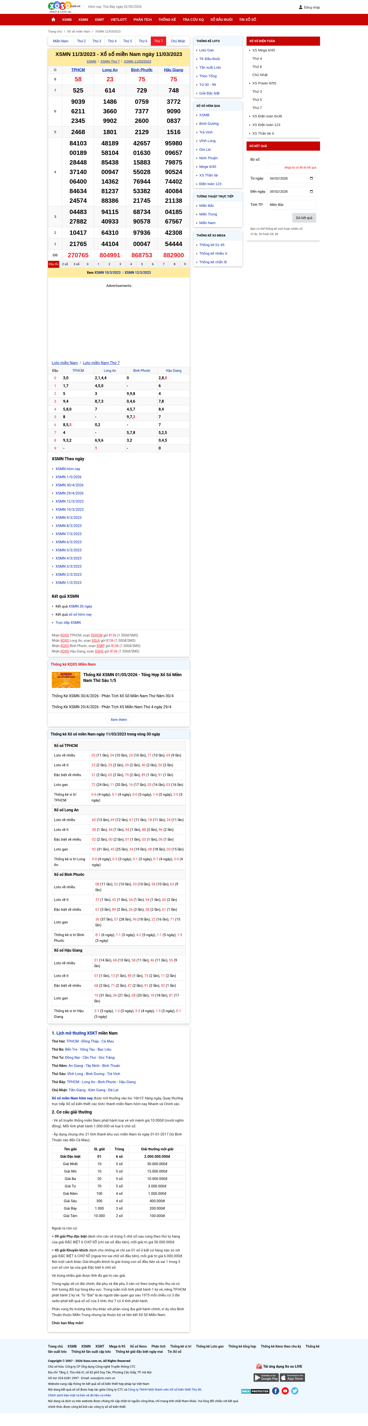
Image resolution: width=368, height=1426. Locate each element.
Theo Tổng (208, 76)
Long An (110, 70)
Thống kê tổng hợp (242, 1346)
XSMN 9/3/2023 (69, 518)
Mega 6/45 (207, 167)
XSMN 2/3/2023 (69, 574)
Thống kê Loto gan (210, 1346)
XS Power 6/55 (264, 83)
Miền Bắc (206, 205)
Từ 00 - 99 (207, 84)
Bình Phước (141, 70)
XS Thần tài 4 (263, 133)
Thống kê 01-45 (212, 245)
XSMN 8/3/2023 (69, 526)
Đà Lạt (113, 1090)
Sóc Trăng (107, 1057)
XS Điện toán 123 (266, 125)
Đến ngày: (258, 191)
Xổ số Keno (138, 1346)
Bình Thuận (111, 1066)
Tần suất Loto (210, 67)
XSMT (99, 20)
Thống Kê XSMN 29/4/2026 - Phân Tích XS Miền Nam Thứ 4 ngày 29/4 (111, 707)
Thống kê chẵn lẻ (213, 262)
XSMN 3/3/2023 (69, 566)
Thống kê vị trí (180, 1346)
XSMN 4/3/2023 (69, 558)
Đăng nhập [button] (309, 7)
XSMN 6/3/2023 (69, 542)
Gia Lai (205, 149)
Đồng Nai (72, 1057)
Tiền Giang (76, 1090)
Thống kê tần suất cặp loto (91, 1352)
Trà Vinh (113, 1074)
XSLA (96, 640)
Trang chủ (55, 1346)
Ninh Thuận (208, 158)
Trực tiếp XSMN (68, 622)
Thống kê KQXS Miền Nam (73, 664)
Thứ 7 (257, 108)
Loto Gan (206, 50)
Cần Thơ (89, 1057)
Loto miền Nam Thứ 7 (101, 363)
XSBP (100, 646)
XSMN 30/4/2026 (70, 485)
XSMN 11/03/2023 (137, 61)
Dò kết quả (304, 218)
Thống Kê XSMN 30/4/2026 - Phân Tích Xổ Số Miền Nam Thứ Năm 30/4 (112, 696)
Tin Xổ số (247, 20)
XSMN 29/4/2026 (70, 493)
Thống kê (167, 20)
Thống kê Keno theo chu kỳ (281, 1346)
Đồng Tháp (90, 1041)
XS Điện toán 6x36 (267, 116)
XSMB (67, 20)
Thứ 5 (257, 100)
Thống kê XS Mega (211, 235)
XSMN (83, 20)
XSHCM (96, 635)
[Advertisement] (119, 322)
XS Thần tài (208, 175)
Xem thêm (119, 720)
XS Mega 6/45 (263, 50)
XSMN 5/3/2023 (69, 550)
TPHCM (78, 70)
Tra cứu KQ (193, 20)
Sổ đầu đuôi (221, 20)
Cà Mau (108, 1041)
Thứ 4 (257, 58)
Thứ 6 (257, 67)
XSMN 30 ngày (80, 606)
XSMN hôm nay (68, 469)
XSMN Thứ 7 (110, 61)
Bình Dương (95, 1074)
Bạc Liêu (104, 1049)
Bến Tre (71, 1049)
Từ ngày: (257, 178)
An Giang (75, 1066)
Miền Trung (208, 214)
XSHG (99, 651)
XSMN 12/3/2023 (138, 272)
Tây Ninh (93, 1066)
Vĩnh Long (75, 1074)
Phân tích (142, 20)
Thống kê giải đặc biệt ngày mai (139, 1352)
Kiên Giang (96, 1090)
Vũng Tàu (87, 1049)
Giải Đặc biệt (209, 93)
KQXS (65, 635)
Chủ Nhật (260, 75)
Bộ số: (255, 159)
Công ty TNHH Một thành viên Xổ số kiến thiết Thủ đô (164, 1389)
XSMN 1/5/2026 (69, 477)
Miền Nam (207, 223)
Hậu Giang (173, 70)
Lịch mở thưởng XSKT (77, 1033)
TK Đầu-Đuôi (209, 59)
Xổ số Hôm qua (208, 106)
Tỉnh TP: (256, 205)
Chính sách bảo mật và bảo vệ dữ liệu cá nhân (79, 1395)
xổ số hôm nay (80, 614)
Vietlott (119, 20)
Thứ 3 (257, 91)
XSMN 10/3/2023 (108, 272)
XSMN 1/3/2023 (69, 583)
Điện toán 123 (210, 184)
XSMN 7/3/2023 (69, 534)
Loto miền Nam (65, 363)
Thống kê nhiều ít (213, 253)
